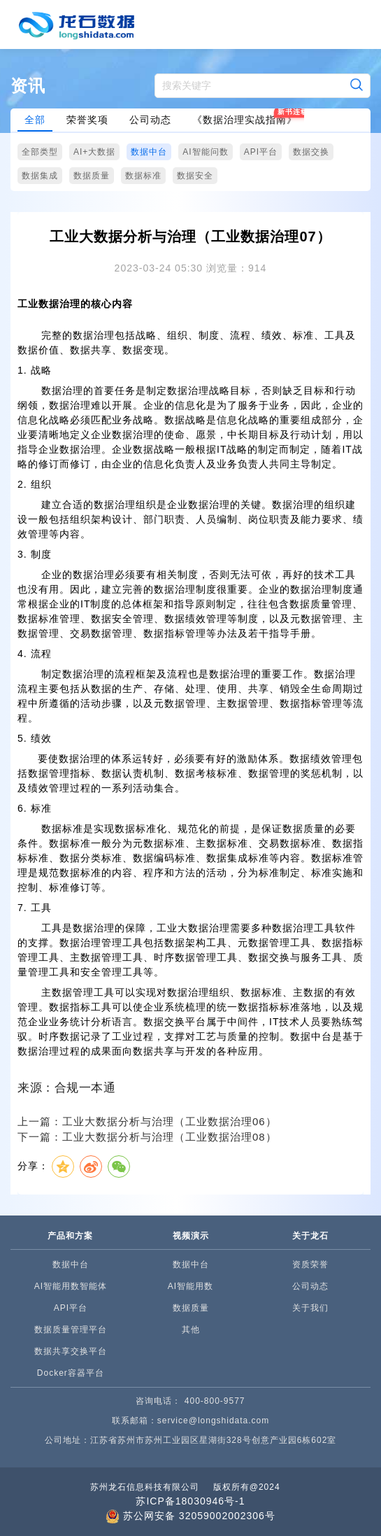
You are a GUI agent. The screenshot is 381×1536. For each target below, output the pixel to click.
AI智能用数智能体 (70, 1286)
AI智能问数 (205, 152)
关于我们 (310, 1308)
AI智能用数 (190, 1286)
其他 (191, 1329)
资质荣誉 (310, 1264)
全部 (34, 119)
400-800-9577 (215, 1401)
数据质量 (91, 176)
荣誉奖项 (87, 119)
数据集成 (40, 176)
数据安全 (195, 176)
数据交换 (311, 152)
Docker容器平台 (70, 1373)
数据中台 (149, 152)
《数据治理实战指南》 (244, 119)
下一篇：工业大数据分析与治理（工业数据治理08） (147, 1137)
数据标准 (143, 176)
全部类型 (40, 152)
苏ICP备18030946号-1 (190, 1501)
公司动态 (150, 119)
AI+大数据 (94, 152)
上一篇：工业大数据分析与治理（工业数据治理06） (147, 1121)
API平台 (261, 152)
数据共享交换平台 (70, 1351)
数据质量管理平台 (70, 1329)
